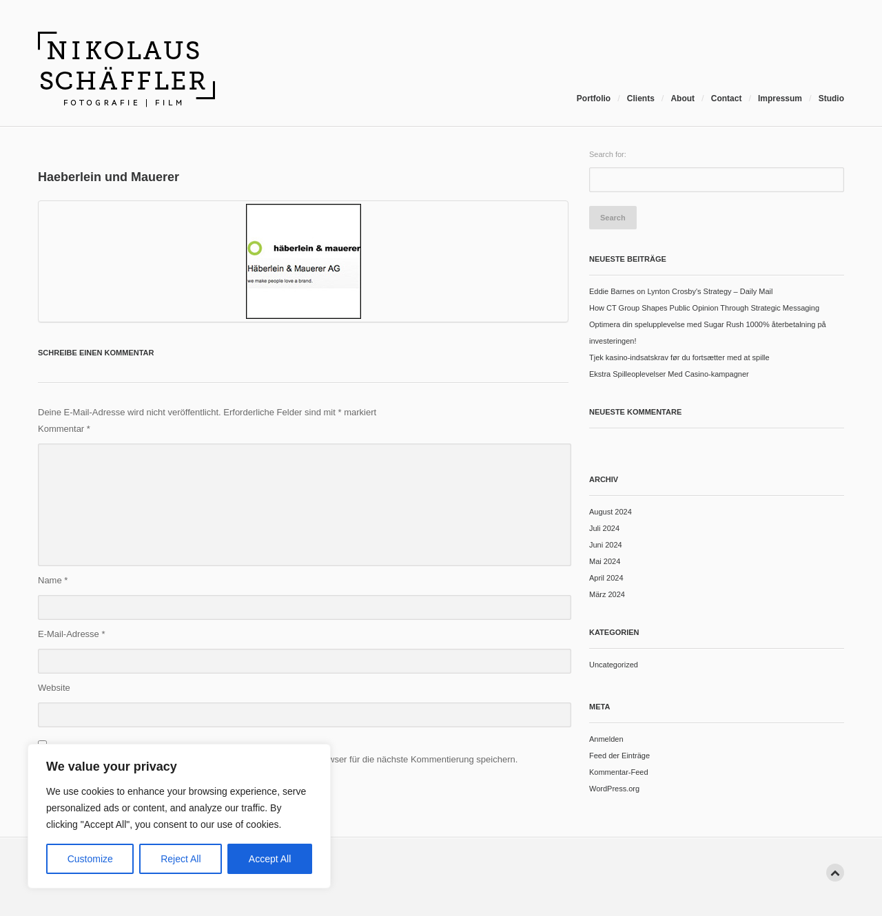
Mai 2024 (604, 561)
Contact (726, 98)
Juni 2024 (605, 545)
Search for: (607, 154)
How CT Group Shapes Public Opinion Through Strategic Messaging (704, 308)
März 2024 (607, 594)
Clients (641, 98)
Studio (831, 98)
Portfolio (594, 98)
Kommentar (64, 429)
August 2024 (610, 512)
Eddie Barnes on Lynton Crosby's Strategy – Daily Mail (680, 291)
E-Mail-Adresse (71, 634)
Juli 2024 (604, 528)
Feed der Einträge (619, 755)
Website (54, 688)
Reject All (181, 858)
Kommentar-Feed (618, 772)
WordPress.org (614, 788)
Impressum (780, 98)
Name (53, 580)
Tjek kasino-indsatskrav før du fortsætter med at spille (679, 357)
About (682, 98)
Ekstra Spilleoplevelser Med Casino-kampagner (669, 374)
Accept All (270, 858)
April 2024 (606, 578)
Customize (90, 858)
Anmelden (606, 739)
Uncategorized (613, 664)
